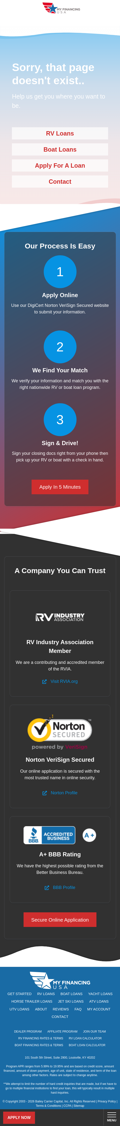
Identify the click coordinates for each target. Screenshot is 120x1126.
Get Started (20, 994)
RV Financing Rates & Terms (40, 1038)
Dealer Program (28, 1031)
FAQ (78, 1009)
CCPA (67, 1106)
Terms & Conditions (48, 1106)
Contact (60, 181)
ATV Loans (99, 1001)
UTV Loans (19, 1009)
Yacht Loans (100, 994)
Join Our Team (94, 1031)
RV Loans (60, 133)
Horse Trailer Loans (31, 1001)
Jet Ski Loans (71, 1001)
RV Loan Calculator (85, 1038)
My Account (99, 1009)
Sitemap (79, 1106)
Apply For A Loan (60, 165)
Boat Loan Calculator (87, 1045)
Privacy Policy (107, 1101)
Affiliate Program (62, 1031)
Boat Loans (60, 149)
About (41, 1009)
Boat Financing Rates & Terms (39, 1045)
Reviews (61, 1009)
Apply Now (19, 1118)
